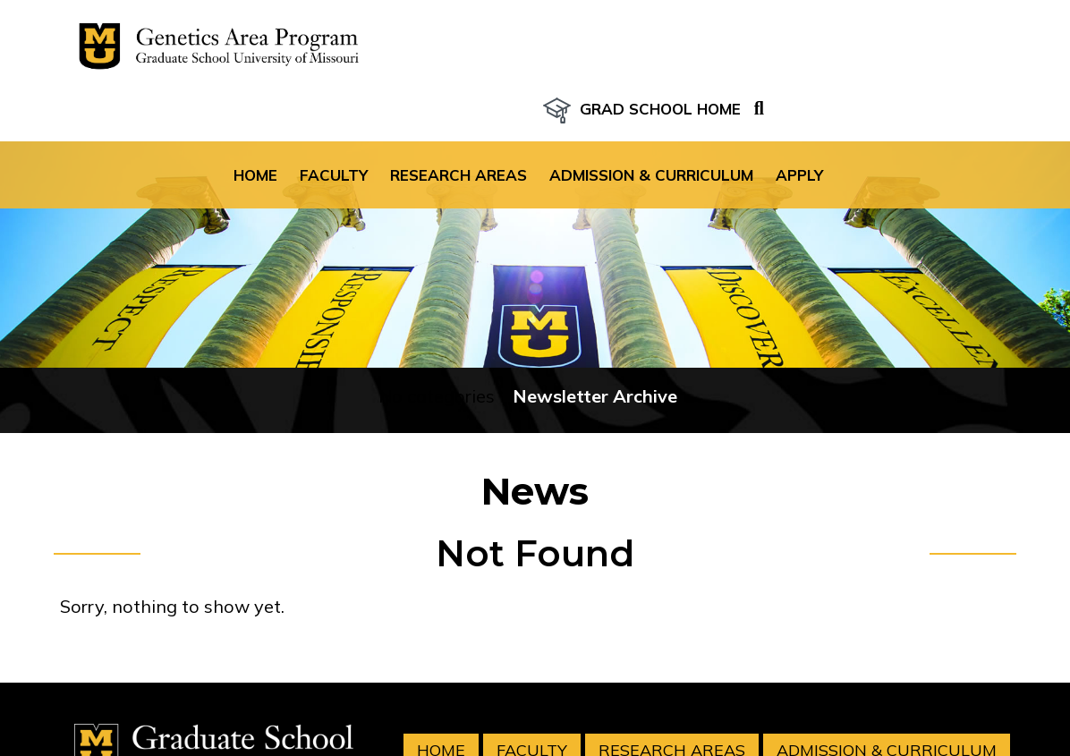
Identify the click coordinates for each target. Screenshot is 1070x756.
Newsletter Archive (595, 354)
